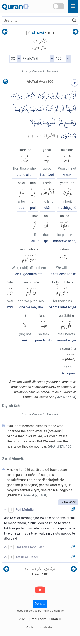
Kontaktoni (47, 627)
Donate (40, 604)
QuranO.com (36, 619)
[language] (6, 82)
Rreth (29, 627)
